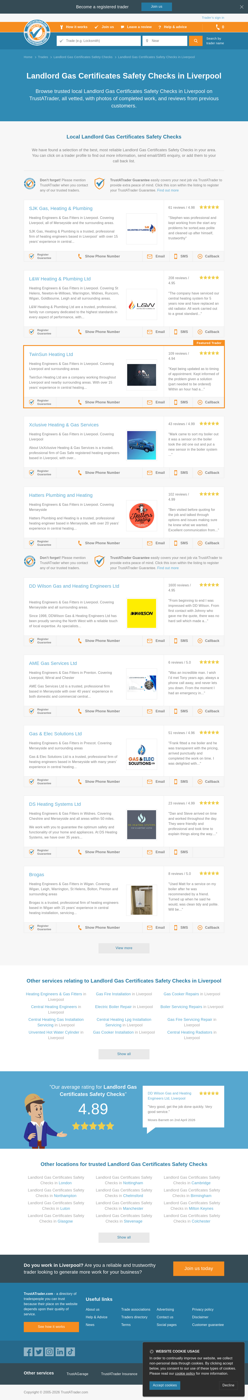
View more (124, 948)
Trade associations (135, 1309)
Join (156, 6)
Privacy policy (203, 1309)
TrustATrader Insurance (119, 1374)
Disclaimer (200, 1317)
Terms (126, 1325)
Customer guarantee (208, 1325)
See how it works (51, 1327)
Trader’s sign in (213, 17)
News (90, 1325)
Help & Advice (96, 1317)
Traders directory (134, 1317)
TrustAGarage (77, 1374)
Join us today (199, 1268)
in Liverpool (124, 994)
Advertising (165, 1309)
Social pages (167, 1325)
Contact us (165, 1317)
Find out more (168, 190)
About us (93, 1309)
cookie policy (185, 1373)
